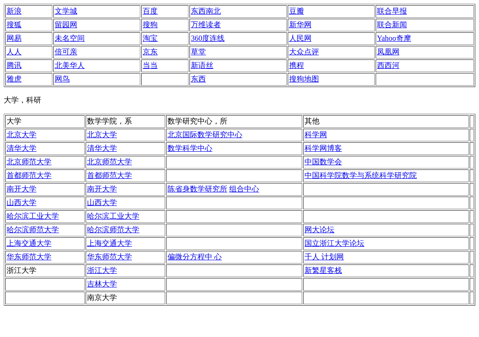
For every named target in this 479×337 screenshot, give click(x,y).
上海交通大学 (29, 243)
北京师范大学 (29, 162)
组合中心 (244, 189)
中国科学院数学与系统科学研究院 (361, 175)
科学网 (316, 135)
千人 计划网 (324, 257)
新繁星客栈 (323, 270)
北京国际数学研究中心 (204, 135)
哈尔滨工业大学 (33, 216)
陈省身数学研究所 (197, 189)
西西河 (388, 65)
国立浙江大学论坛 (334, 243)
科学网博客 (323, 148)
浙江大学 (102, 270)
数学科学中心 (189, 148)
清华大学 (21, 148)
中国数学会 (323, 162)
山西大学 (21, 202)
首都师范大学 (29, 175)
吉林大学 (102, 284)
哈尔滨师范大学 (33, 230)
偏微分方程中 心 (194, 257)
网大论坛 (319, 230)
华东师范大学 (29, 257)
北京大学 (21, 135)
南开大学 (21, 189)
